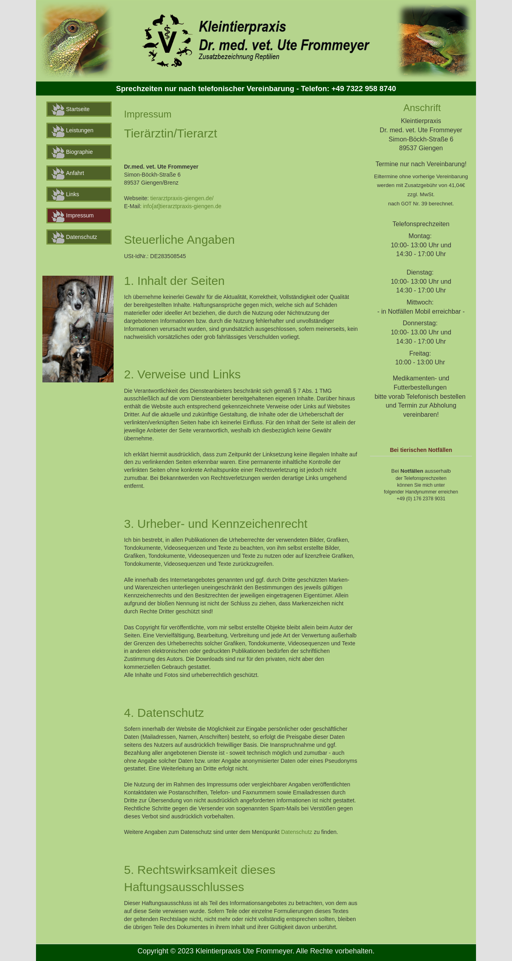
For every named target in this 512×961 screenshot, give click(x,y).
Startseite (71, 109)
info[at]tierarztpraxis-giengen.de (182, 206)
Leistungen (73, 131)
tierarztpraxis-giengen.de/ (182, 198)
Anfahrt (68, 173)
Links (65, 195)
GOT (406, 204)
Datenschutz (74, 237)
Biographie (72, 152)
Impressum (73, 216)
